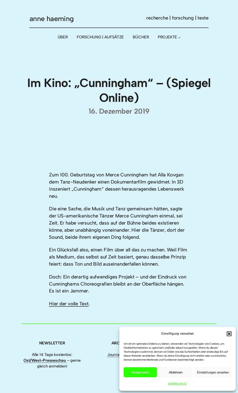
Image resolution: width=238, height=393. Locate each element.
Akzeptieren (140, 372)
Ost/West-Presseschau (45, 360)
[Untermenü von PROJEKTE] (179, 37)
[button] (229, 334)
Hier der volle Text (69, 304)
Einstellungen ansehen (213, 372)
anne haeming (51, 18)
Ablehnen (175, 372)
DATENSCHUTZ (177, 383)
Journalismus (119, 354)
